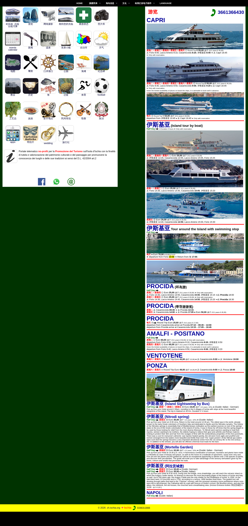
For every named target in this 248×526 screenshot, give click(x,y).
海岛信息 (110, 3)
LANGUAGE (166, 3)
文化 (124, 3)
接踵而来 (93, 3)
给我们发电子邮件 (143, 3)
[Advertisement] (124, 518)
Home (79, 3)
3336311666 (141, 508)
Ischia (127, 507)
